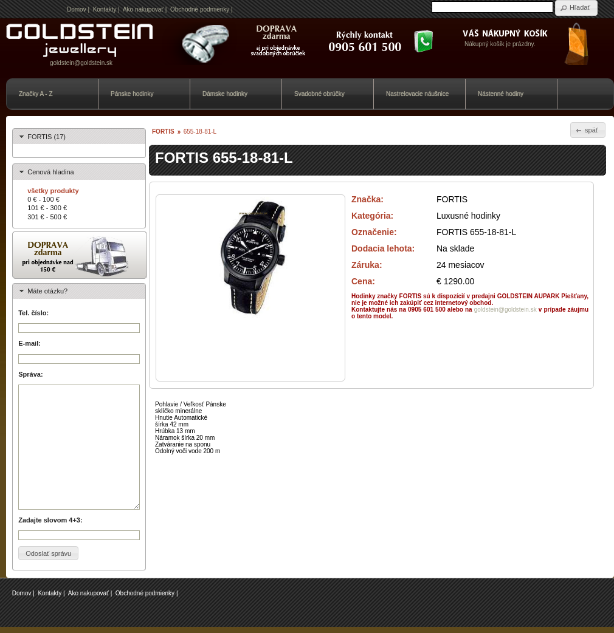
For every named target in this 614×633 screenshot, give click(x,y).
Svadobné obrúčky (319, 94)
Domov (76, 9)
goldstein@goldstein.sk (81, 63)
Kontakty (105, 9)
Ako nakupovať (143, 9)
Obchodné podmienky (199, 9)
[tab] (79, 136)
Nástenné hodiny (500, 94)
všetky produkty (52, 190)
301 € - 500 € (47, 217)
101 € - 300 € (47, 207)
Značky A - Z (36, 94)
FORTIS (163, 131)
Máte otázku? (47, 291)
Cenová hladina (50, 172)
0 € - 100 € (43, 199)
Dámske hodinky (224, 94)
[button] (576, 8)
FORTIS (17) (46, 136)
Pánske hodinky (132, 94)
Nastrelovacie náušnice (417, 94)
